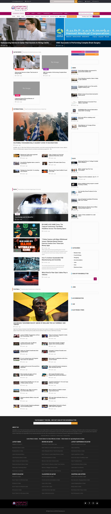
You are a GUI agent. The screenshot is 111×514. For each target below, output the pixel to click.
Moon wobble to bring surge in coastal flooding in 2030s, (88, 184)
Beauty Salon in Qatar (76, 486)
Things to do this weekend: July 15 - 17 (88, 177)
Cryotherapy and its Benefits (24, 217)
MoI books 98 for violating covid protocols (86, 118)
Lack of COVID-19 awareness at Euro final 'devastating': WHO (30, 335)
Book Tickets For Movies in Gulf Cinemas (51, 471)
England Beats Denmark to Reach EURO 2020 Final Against (57, 406)
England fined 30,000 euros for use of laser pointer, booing (29, 382)
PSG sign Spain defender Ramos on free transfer (58, 398)
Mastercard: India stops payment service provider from (28, 155)
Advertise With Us (57, 13)
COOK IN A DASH (72, 16)
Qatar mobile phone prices (48, 493)
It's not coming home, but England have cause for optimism (29, 359)
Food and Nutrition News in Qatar (79, 464)
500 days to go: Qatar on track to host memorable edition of (28, 390)
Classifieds (47, 13)
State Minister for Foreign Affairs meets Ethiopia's (87, 126)
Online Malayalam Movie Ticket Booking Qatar (52, 451)
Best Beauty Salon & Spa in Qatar (79, 490)
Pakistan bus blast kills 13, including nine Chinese (29, 171)
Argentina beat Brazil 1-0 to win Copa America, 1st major (58, 382)
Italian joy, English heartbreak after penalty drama (29, 351)
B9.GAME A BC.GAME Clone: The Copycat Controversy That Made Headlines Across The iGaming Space (54, 226)
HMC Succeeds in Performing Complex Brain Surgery (78, 43)
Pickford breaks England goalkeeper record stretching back (29, 406)
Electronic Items (78, 267)
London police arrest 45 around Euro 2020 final (29, 367)
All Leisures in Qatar (17, 490)
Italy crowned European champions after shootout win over (58, 367)
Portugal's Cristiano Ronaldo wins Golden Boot (57, 351)
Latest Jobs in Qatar (46, 483)
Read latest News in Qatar (18, 447)
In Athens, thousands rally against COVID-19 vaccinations (35, 143)
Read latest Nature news (77, 471)
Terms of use (59, 435)
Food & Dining (77, 255)
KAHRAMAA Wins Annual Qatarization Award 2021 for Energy (88, 110)
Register (87, 1)
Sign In (81, 1)
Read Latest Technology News (19, 467)
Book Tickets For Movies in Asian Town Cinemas (53, 464)
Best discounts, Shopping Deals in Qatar (80, 480)
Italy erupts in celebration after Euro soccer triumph (58, 359)
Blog (33, 13)
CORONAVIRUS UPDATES (18, 13)
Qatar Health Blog (75, 447)
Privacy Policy (67, 435)
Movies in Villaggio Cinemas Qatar (49, 467)
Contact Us (96, 1)
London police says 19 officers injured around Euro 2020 (28, 343)
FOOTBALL (63, 16)
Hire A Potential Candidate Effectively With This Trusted (88, 199)
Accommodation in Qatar (48, 476)
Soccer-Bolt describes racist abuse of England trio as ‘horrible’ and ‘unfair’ (39, 323)
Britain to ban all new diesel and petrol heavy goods (88, 94)
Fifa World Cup (45, 16)
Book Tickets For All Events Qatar (20, 480)
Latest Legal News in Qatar (77, 454)
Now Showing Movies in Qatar (49, 457)
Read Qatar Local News (17, 471)
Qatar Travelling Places (76, 461)
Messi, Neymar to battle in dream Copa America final (57, 390)
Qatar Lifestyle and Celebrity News (20, 461)
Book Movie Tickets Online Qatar (49, 444)
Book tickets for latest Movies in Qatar (49, 438)
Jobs (75, 262)
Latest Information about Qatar (78, 444)
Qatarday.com (62, 511)
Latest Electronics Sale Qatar (48, 490)
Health (37, 16)
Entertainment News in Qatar (78, 451)
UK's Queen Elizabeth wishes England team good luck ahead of (57, 374)
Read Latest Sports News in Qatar (20, 464)
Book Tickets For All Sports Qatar (20, 486)
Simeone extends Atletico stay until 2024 (29, 398)
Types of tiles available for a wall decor (86, 215)
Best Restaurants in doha (77, 493)
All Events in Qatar (16, 476)
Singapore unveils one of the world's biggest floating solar (87, 87)
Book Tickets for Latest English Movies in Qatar (53, 447)
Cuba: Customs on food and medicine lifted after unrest (56, 155)
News (39, 13)
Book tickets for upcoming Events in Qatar (73, 438)
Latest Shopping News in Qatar (78, 483)
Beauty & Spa (77, 252)
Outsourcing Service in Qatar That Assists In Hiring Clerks (25, 43)
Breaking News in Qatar (17, 451)
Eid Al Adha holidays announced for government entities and (87, 71)
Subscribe (96, 13)
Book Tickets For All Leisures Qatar (20, 493)
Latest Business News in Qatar (19, 457)
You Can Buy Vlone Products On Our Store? (87, 192)
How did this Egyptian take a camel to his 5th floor (30, 163)
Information (19, 69)
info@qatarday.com (17, 1)
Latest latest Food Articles (77, 467)
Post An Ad (54, 16)
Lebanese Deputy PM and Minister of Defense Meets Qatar (24, 99)
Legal (13, 16)
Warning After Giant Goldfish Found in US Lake (58, 171)
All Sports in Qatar (16, 483)
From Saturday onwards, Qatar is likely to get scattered (88, 79)
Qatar (28, 13)
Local (46, 69)
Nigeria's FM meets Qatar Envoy (57, 162)
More (66, 13)
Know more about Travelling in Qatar (79, 457)
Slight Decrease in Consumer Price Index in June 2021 (87, 102)
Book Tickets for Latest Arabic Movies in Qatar (53, 454)
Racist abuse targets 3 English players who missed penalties (57, 343)
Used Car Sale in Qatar (47, 486)
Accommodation (78, 260)
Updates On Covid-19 (17, 444)
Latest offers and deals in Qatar (78, 476)
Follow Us (28, 1)
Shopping (76, 257)
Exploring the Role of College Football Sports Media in (88, 162)
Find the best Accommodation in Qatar (51, 480)
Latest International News (18, 454)
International (30, 16)
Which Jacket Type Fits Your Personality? (85, 169)
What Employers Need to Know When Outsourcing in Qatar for (87, 207)
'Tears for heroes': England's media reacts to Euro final (58, 335)
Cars (75, 265)
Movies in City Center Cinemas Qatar (50, 461)
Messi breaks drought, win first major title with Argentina (28, 374)
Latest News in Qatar (32, 438)
